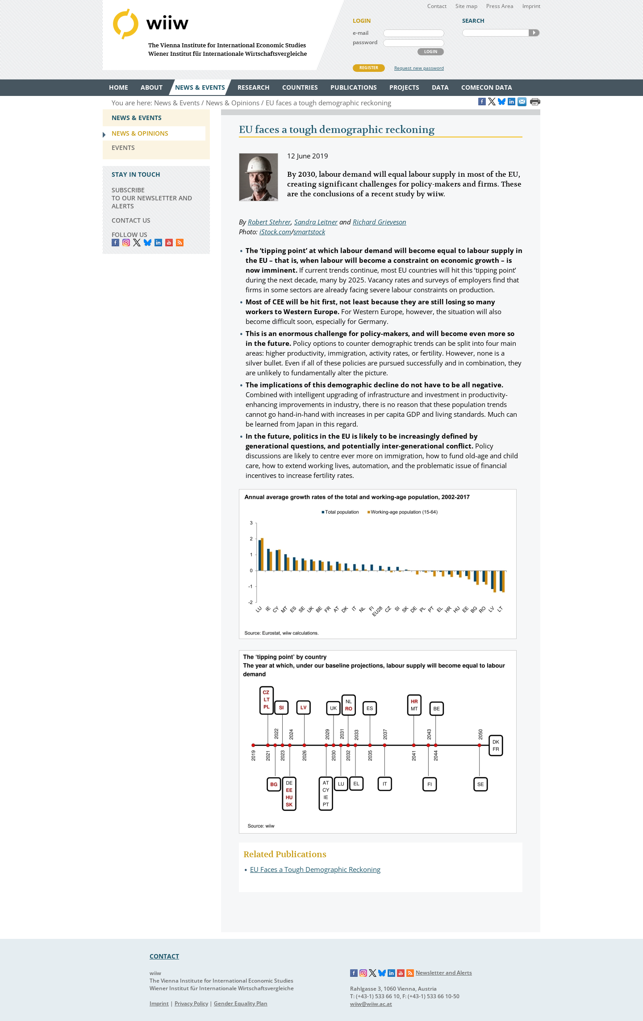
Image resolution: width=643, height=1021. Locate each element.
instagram (126, 242)
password (365, 42)
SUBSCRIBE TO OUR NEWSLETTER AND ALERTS (152, 198)
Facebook (115, 242)
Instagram (363, 973)
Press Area (500, 6)
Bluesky (147, 242)
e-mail (360, 33)
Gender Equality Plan (240, 1003)
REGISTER (368, 68)
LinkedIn (158, 242)
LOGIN (430, 51)
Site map (466, 6)
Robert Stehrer (269, 221)
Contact (437, 6)
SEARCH (534, 32)
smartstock (309, 231)
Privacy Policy (191, 1003)
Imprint (531, 6)
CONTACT (164, 956)
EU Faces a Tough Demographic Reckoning (315, 869)
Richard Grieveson (379, 221)
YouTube (169, 242)
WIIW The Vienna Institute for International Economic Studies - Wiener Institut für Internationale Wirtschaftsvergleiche (223, 35)
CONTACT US (131, 220)
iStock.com (275, 231)
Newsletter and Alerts (444, 972)
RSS (180, 242)
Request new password (419, 68)
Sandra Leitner (316, 221)
